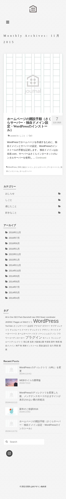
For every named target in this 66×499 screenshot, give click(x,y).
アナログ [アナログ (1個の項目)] (38, 326)
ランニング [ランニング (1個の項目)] (56, 338)
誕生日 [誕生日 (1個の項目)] (46, 346)
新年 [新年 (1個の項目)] (53, 342)
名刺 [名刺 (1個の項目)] (32, 342)
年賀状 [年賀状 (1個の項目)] (48, 342)
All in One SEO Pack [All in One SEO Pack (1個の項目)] (14, 317)
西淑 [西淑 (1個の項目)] (41, 346)
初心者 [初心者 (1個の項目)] (26, 342)
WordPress (12, 167)
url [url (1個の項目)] (21, 322)
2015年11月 (15, 254)
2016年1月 (14, 248)
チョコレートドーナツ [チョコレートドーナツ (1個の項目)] (19, 330)
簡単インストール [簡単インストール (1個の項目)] (30, 346)
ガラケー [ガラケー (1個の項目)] (46, 326)
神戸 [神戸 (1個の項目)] (18, 346)
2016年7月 (14, 238)
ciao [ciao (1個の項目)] (33, 317)
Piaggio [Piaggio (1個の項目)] (16, 322)
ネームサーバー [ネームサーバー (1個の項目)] (24, 334)
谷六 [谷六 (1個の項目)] (52, 346)
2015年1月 (14, 259)
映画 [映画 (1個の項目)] (57, 342)
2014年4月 (14, 298)
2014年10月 (15, 270)
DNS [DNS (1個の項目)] (38, 317)
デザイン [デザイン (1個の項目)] (46, 330)
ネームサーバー (26, 171)
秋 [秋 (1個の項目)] (21, 346)
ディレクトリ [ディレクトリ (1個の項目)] (35, 330)
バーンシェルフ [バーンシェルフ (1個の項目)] (45, 334)
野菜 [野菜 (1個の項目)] (56, 346)
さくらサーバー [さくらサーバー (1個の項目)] (20, 326)
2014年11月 (15, 265)
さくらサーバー (40, 167)
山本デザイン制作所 (33, 11)
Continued (41, 157)
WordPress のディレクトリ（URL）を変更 (40, 369)
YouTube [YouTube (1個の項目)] (9, 326)
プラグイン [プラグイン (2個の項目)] (33, 337)
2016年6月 (14, 243)
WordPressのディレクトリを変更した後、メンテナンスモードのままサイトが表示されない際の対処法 (40, 396)
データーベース (53, 167)
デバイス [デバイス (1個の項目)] (54, 330)
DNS (19, 167)
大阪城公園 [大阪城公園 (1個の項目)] (39, 342)
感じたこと (11, 206)
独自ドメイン (27, 167)
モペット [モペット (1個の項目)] (46, 338)
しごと (22, 136)
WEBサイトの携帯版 (30, 380)
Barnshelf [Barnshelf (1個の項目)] (27, 317)
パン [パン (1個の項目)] (54, 334)
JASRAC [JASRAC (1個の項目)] (9, 322)
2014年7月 (14, 287)
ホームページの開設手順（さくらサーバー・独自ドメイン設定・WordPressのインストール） (40, 425)
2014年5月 (14, 292)
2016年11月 (15, 232)
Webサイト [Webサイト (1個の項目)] (28, 322)
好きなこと (11, 212)
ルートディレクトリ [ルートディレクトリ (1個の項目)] (14, 342)
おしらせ (9, 193)
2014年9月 (14, 276)
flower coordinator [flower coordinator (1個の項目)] (47, 317)
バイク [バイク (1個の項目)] (34, 334)
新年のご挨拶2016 (28, 409)
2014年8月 (14, 281)
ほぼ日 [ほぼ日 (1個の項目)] (30, 326)
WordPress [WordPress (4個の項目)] (46, 321)
